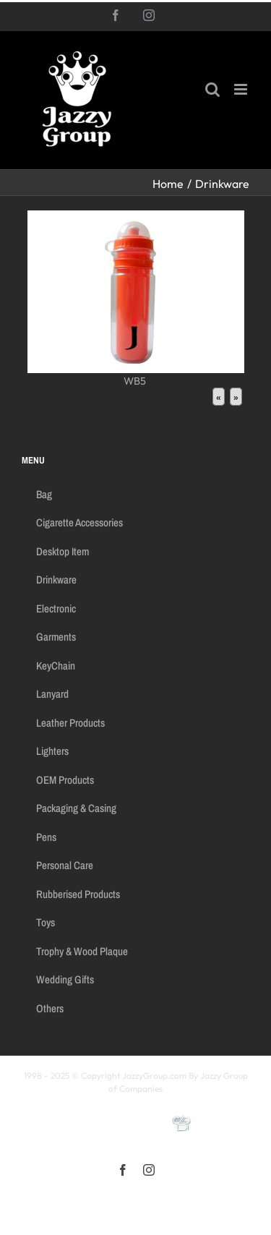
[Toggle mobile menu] (241, 89)
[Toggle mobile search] (212, 89)
